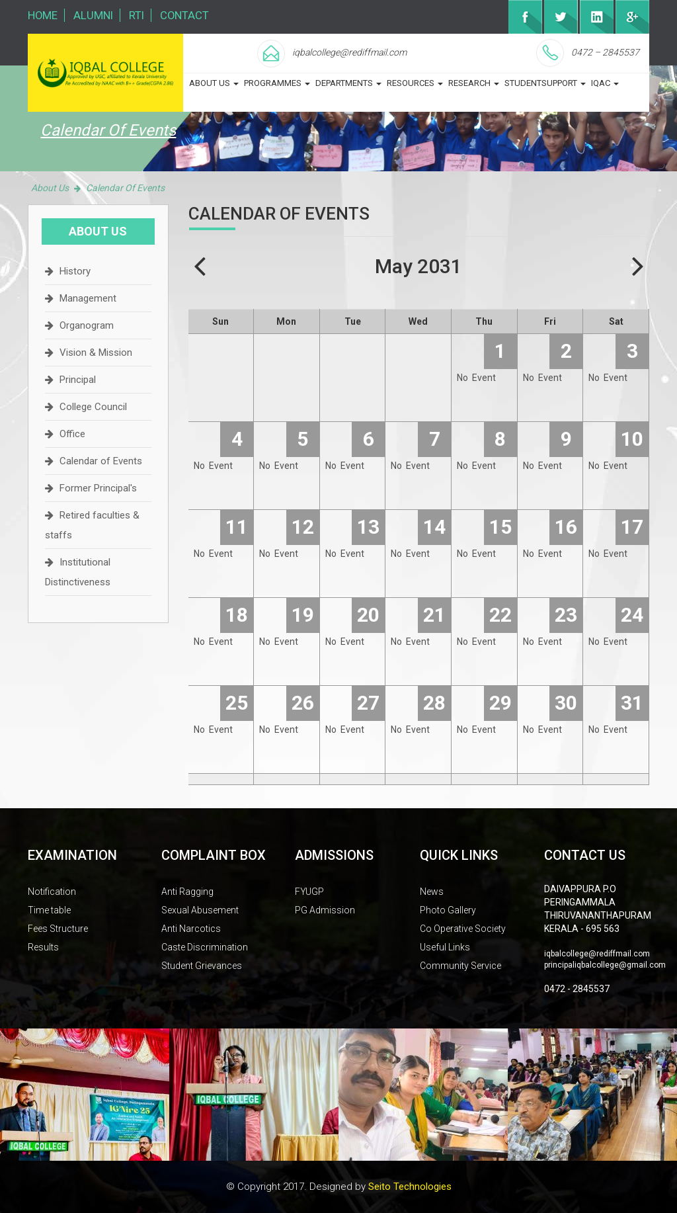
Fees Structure (58, 928)
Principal (78, 380)
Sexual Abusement (200, 910)
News (432, 891)
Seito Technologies (410, 1186)
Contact (187, 15)
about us (214, 83)
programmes (277, 83)
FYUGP (309, 891)
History (75, 271)
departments (348, 83)
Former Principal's (98, 488)
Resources (415, 83)
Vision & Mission (96, 352)
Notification (52, 891)
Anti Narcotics (191, 928)
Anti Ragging (187, 891)
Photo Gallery (448, 910)
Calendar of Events (101, 461)
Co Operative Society (463, 928)
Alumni (94, 15)
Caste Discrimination (204, 947)
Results (43, 947)
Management (88, 298)
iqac (605, 83)
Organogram (87, 325)
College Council (93, 407)
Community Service (460, 965)
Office (72, 434)
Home (43, 15)
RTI (138, 15)
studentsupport (545, 83)
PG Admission (325, 910)
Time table (49, 910)
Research (473, 83)
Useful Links (445, 947)
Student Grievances (201, 965)
